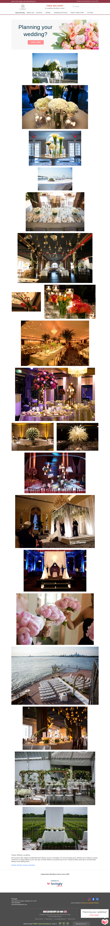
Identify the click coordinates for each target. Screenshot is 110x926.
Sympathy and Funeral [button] (61, 12)
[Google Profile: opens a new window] (97, 899)
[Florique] (24, 7)
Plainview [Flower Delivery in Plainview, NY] (19, 865)
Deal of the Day (20, 12)
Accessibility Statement (60, 919)
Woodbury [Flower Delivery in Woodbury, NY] (32, 865)
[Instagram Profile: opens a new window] (89, 899)
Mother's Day (30, 12)
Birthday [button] (49, 12)
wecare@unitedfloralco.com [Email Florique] (19, 904)
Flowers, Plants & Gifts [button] (78, 12)
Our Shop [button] (91, 12)
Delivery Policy (71, 919)
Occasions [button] (40, 12)
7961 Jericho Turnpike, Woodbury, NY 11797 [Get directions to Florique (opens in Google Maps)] (24, 901)
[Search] (85, 6)
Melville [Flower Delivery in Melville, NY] (13, 865)
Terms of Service (39, 919)
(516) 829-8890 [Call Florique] (15, 902)
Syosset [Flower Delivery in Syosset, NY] (25, 865)
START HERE (36, 42)
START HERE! (94, 915)
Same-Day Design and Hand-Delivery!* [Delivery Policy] (23, 1)
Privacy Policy (48, 919)
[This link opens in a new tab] (55, 883)
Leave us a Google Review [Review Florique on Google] (90, 903)
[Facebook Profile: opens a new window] (93, 899)
